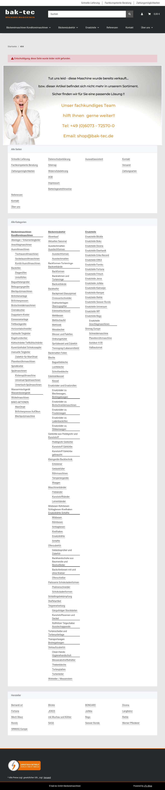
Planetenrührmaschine (100, 338)
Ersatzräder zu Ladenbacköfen (60, 419)
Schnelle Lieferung (90, 3)
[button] (142, 14)
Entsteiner (57, 464)
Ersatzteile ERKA (93, 260)
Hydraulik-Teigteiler (20, 333)
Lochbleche (58, 367)
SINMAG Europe (19, 729)
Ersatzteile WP (92, 311)
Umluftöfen (20, 277)
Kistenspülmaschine (25, 375)
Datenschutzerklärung (59, 159)
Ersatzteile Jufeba (94, 283)
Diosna (125, 705)
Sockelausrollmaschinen (27, 258)
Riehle (125, 717)
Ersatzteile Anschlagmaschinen (99, 322)
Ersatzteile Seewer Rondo (98, 302)
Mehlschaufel (59, 320)
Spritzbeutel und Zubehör (64, 343)
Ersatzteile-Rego (93, 316)
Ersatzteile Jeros (93, 278)
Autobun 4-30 (95, 342)
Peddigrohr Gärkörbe (62, 442)
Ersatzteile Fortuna (94, 269)
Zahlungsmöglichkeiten (148, 3)
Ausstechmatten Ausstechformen (56, 248)
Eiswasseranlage (19, 319)
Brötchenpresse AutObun (27, 411)
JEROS (51, 711)
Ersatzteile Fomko (94, 264)
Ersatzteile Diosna (94, 246)
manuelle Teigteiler (20, 352)
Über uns (15, 207)
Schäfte (56, 541)
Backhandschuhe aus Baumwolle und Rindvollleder (63, 561)
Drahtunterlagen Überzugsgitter (60, 304)
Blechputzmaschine (25, 416)
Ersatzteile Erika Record (97, 255)
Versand (126, 165)
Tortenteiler (58, 674)
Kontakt (129, 27)
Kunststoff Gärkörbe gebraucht (62, 453)
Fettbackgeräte (18, 324)
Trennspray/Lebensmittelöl (65, 348)
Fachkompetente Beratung (118, 3)
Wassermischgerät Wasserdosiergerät (20, 391)
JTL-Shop (148, 786)
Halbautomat (95, 347)
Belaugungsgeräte (20, 286)
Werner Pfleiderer (131, 723)
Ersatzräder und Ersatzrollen (62, 385)
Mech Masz (17, 717)
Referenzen (112, 27)
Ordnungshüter (59, 339)
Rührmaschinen (60, 473)
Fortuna (15, 711)
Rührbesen (57, 522)
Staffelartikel (54, 601)
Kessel (55, 381)
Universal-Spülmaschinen (27, 380)
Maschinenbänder (57, 487)
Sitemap (52, 165)
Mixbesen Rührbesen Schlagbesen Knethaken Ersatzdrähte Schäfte (60, 509)
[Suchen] (87, 14)
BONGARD (90, 705)
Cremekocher (18, 310)
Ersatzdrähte (58, 536)
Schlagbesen (58, 527)
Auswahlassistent (94, 159)
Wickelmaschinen (20, 397)
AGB (50, 177)
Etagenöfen (21, 272)
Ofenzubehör (54, 545)
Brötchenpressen (19, 300)
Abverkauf (53, 236)
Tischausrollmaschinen (26, 254)
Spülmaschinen (19, 370)
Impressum (54, 183)
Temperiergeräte (60, 478)
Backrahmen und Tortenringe (60, 278)
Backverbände (59, 284)
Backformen (58, 271)
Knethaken (57, 531)
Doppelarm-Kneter (20, 314)
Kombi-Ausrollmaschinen (27, 263)
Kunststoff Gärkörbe (62, 446)
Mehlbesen (57, 315)
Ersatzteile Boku (93, 241)
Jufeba (88, 711)
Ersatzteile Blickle (94, 236)
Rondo (14, 723)
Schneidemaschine (98, 333)
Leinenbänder (59, 501)
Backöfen (16, 268)
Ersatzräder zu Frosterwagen (59, 411)
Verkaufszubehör (56, 647)
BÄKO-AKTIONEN (20, 402)
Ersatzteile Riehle (93, 297)
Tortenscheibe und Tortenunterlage (57, 633)
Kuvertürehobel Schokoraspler (26, 347)
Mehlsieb (56, 325)
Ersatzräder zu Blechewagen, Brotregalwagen (60, 393)
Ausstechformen (60, 254)
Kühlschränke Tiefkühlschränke (27, 342)
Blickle (51, 705)
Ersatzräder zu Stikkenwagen (59, 428)
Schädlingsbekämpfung (60, 596)
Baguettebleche (60, 362)
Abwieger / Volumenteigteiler (25, 240)
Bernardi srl (17, 705)
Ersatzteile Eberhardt (95, 250)
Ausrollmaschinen (20, 249)
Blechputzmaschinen (21, 291)
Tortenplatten (59, 669)
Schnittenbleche (60, 371)
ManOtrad (20, 407)
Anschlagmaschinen (21, 244)
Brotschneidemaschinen (23, 305)
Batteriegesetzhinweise (60, 189)
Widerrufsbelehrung (58, 171)
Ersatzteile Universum (96, 306)
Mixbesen (57, 517)
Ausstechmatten (60, 258)
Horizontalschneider (21, 328)
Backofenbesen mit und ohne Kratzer (64, 571)
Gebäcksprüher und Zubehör (62, 552)
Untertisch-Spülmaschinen (28, 384)
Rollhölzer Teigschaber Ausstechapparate (63, 625)
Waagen (56, 482)
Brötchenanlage (19, 296)
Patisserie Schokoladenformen (63, 582)
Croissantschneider (62, 298)
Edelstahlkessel (56, 376)
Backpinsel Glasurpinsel (64, 293)
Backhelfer (53, 288)
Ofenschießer (59, 577)
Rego (87, 717)
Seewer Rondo (92, 723)
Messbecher (58, 329)
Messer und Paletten (62, 334)
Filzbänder (57, 492)
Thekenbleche (59, 664)
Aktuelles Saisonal (57, 241)
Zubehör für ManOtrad (26, 356)
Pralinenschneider (61, 587)
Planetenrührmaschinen (23, 361)
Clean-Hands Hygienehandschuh (61, 654)
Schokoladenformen (62, 591)
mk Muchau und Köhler (59, 717)
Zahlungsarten (129, 171)
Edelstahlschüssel (61, 311)
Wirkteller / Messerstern (60, 678)
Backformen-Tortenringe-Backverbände (60, 265)
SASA (51, 723)
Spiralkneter (17, 366)
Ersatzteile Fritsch (94, 274)
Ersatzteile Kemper (94, 292)
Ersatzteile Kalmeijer (95, 288)
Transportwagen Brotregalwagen (56, 641)
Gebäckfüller (58, 468)
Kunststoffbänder (61, 496)
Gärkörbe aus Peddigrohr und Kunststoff (63, 436)
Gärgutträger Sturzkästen (64, 610)
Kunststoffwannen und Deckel (63, 617)
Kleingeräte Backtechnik (60, 459)
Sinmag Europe (92, 328)
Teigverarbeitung (56, 605)
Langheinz (127, 711)
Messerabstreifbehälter (63, 660)
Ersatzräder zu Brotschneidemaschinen (64, 403)
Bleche (51, 357)
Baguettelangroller (20, 282)
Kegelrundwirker (19, 338)
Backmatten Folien (57, 353)
